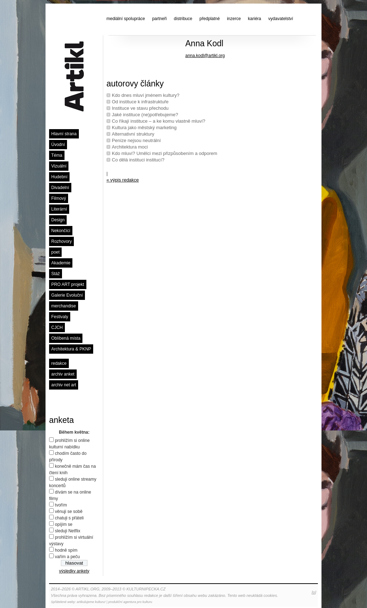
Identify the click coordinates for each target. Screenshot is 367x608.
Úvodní (58, 144)
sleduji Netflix (67, 530)
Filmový (58, 198)
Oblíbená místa (65, 338)
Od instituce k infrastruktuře (140, 101)
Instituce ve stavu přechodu (140, 108)
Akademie (60, 262)
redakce (59, 363)
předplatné (209, 18)
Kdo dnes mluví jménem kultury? (146, 95)
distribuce (183, 18)
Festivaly (59, 316)
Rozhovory (61, 241)
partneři (159, 18)
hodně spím (66, 550)
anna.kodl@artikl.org (205, 55)
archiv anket (63, 374)
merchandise (63, 305)
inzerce (234, 18)
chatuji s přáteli (69, 517)
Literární (59, 209)
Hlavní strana (64, 133)
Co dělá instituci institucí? (138, 159)
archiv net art (63, 384)
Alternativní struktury (133, 134)
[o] (314, 592)
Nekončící (60, 230)
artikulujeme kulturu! (91, 602)
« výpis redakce (122, 180)
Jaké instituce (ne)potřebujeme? (145, 114)
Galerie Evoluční (67, 295)
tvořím (61, 505)
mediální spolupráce (125, 18)
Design (58, 219)
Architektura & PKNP (71, 349)
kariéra (254, 18)
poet (55, 252)
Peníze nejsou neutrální (136, 140)
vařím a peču (67, 556)
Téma (56, 155)
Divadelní (60, 187)
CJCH (57, 327)
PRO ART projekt (67, 284)
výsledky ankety (74, 571)
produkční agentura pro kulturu (130, 602)
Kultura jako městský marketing (144, 127)
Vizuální (58, 166)
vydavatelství (280, 18)
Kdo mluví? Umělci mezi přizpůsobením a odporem (164, 153)
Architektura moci (130, 147)
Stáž (55, 273)
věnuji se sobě (68, 511)
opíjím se (63, 524)
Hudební (59, 176)
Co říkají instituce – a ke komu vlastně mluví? (158, 121)
